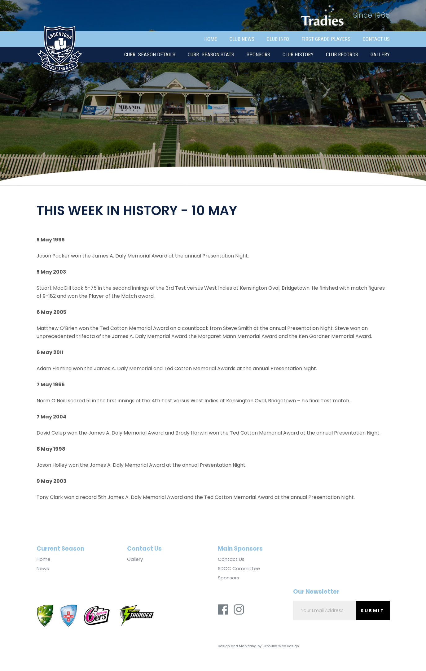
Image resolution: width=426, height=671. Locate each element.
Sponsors (258, 54)
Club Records (342, 54)
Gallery (380, 54)
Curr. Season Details (149, 54)
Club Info (278, 39)
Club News (242, 39)
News (43, 568)
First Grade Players (325, 39)
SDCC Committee (239, 568)
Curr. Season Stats (211, 54)
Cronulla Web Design (280, 645)
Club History (298, 54)
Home (210, 39)
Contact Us (376, 39)
